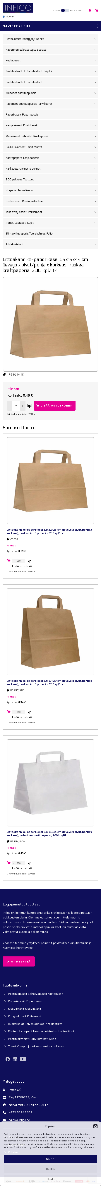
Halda (50, 1179)
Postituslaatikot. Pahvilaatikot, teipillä (52, 71)
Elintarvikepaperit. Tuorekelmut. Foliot (52, 233)
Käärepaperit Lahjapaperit (52, 157)
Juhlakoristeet (52, 244)
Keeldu (50, 1169)
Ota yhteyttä (19, 961)
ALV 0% (56, 10)
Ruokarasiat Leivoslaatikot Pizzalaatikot (35, 1024)
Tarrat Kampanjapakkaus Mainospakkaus (36, 1046)
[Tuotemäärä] (16, 406)
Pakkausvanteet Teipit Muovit (52, 147)
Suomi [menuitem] (9, 16)
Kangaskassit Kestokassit (52, 125)
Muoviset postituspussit (52, 93)
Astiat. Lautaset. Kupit (52, 222)
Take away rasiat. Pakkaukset (52, 212)
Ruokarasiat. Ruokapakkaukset (52, 201)
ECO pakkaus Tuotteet (52, 179)
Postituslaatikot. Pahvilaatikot (52, 82)
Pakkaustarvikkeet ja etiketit (52, 168)
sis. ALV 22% (75, 10)
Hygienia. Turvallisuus (52, 190)
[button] (95, 1126)
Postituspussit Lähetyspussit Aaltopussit (35, 993)
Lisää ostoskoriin (57, 405)
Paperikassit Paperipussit (52, 114)
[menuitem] (9, 16)
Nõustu (50, 1159)
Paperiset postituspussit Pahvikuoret (52, 103)
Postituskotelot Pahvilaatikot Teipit (32, 1039)
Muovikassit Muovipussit (24, 1009)
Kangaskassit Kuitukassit (25, 1016)
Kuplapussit (52, 60)
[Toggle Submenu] (95, 38)
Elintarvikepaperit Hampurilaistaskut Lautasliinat (41, 1031)
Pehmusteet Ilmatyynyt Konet (52, 38)
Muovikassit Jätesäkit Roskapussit (52, 136)
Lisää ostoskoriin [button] (22, 566)
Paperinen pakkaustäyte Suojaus (52, 49)
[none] (9, 16)
